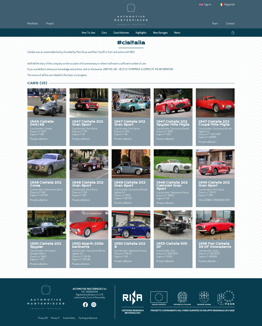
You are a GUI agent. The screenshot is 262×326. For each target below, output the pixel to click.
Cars (104, 32)
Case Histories (121, 32)
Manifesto (32, 23)
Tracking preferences (88, 317)
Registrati (229, 4)
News (177, 32)
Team (215, 23)
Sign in (207, 4)
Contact (230, 23)
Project (50, 23)
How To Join (88, 32)
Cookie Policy (69, 317)
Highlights (141, 32)
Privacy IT (55, 317)
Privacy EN (43, 317)
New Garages (160, 32)
